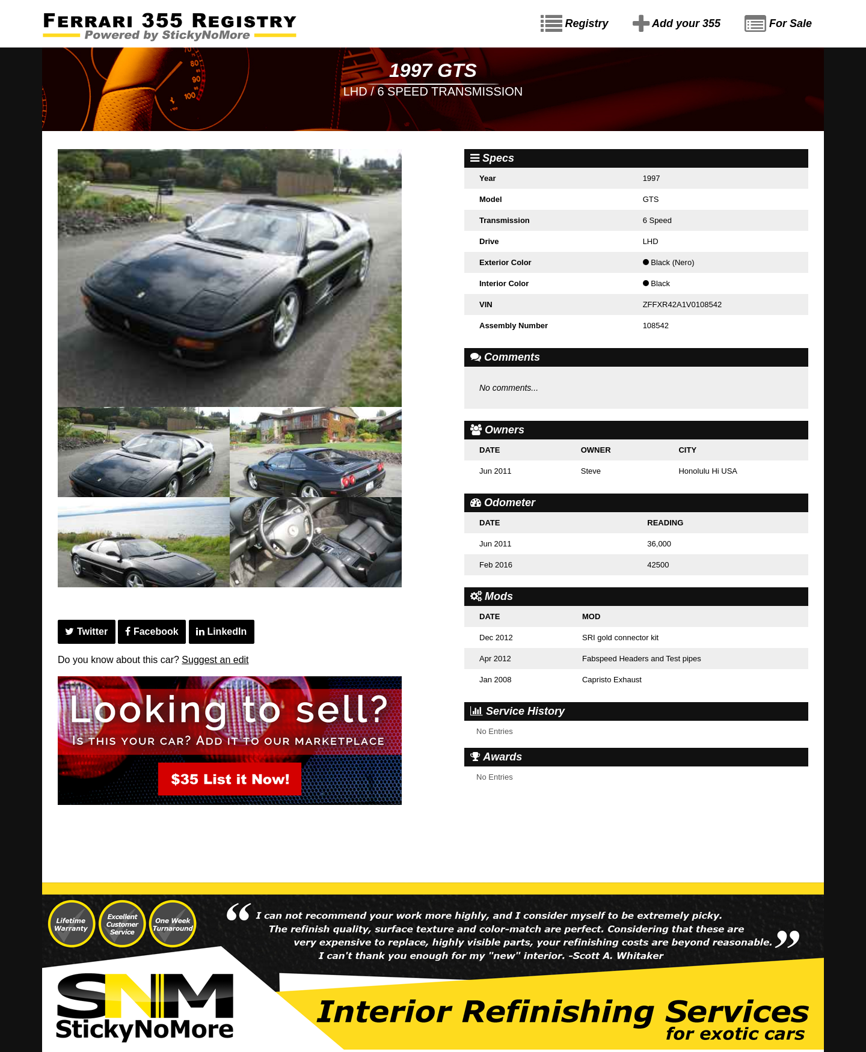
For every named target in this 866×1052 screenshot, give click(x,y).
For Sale (778, 24)
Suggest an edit (215, 660)
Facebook (151, 631)
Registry (575, 24)
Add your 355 (676, 24)
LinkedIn (221, 631)
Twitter (86, 631)
